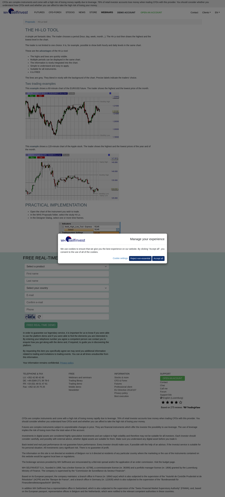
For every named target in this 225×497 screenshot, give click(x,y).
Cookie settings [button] (120, 258)
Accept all (158, 258)
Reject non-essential (140, 258)
